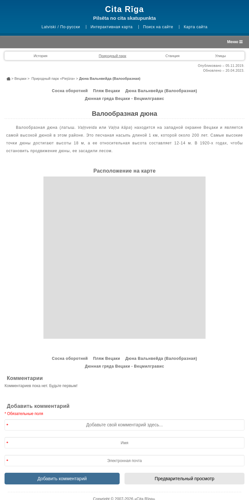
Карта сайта (196, 27)
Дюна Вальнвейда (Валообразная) (161, 91)
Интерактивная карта (111, 27)
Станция (172, 56)
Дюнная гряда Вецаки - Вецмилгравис (124, 98)
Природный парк (112, 56)
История (41, 56)
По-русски (70, 27)
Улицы (220, 56)
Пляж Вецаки (106, 91)
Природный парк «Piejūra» (53, 78)
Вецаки (20, 78)
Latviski (49, 27)
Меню (235, 42)
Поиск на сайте (158, 27)
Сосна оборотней (70, 91)
